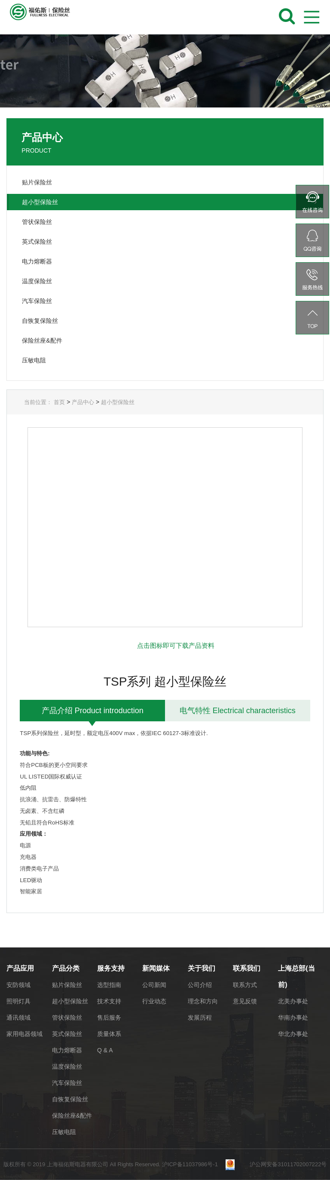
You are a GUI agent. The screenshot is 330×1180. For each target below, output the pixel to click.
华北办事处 (293, 1033)
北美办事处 (293, 1001)
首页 (59, 402)
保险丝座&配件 (72, 1115)
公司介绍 (200, 984)
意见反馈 (245, 1001)
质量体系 (109, 1033)
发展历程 (200, 1017)
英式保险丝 (67, 1033)
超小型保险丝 (117, 402)
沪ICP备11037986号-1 (193, 1164)
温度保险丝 (67, 1066)
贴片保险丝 (67, 984)
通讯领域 (18, 1017)
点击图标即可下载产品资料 (175, 645)
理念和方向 (203, 1001)
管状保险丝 (67, 1017)
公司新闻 (154, 984)
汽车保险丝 (67, 1082)
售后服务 (109, 1017)
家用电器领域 (24, 1033)
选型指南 (109, 984)
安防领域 (18, 984)
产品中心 (83, 402)
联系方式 (245, 984)
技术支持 (109, 1001)
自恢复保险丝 (70, 1099)
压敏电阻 (64, 1131)
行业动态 (154, 1001)
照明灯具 (18, 1001)
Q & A (105, 1050)
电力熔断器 (67, 1050)
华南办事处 (293, 1017)
